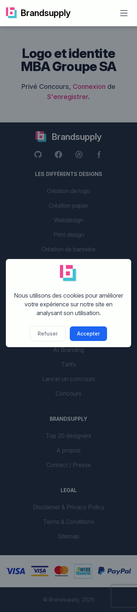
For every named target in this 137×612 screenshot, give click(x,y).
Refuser (48, 333)
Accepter (88, 333)
